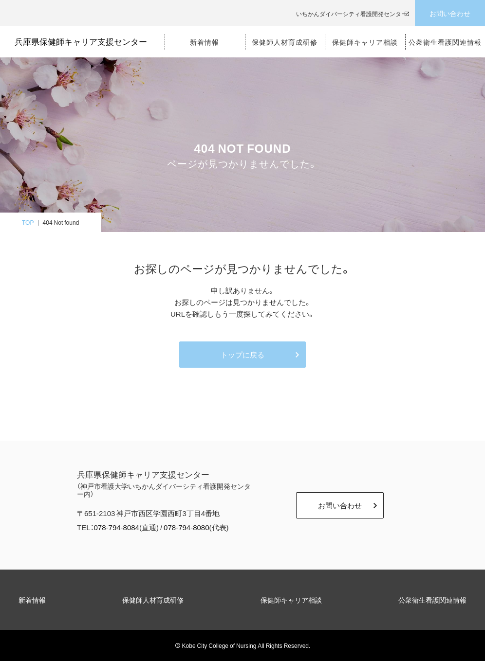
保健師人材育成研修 (153, 599)
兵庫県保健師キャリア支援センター (81, 42)
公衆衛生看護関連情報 (432, 599)
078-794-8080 (186, 527)
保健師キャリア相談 (291, 599)
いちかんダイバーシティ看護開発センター (351, 13)
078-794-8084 (116, 527)
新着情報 (32, 599)
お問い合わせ (449, 13)
